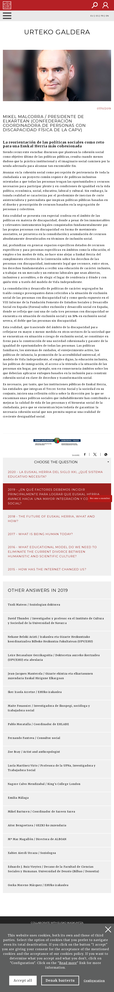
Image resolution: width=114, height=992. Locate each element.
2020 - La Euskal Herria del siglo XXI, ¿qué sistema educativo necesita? (55, 474)
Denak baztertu (60, 980)
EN (107, 16)
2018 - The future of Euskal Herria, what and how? (51, 519)
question (71, 462)
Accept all (23, 980)
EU (91, 16)
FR (102, 16)
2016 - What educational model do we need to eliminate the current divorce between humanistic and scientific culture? (52, 551)
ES (97, 16)
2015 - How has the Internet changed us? (47, 569)
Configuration (94, 980)
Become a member (100, 498)
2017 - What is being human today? (40, 534)
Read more (68, 963)
